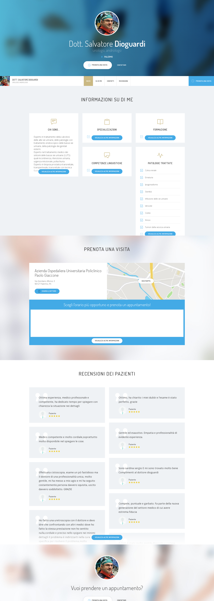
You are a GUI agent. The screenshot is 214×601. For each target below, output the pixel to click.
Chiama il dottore (47, 291)
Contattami (121, 65)
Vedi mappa (146, 281)
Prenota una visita (201, 80)
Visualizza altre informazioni (160, 234)
